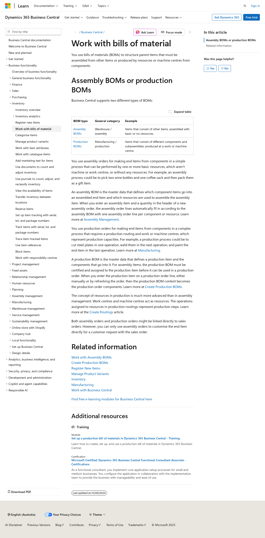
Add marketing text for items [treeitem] (34, 160)
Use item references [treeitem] (28, 245)
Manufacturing (149, 250)
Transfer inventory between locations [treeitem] (33, 199)
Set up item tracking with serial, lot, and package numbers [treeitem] (36, 218)
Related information (219, 46)
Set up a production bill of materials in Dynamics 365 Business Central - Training (125, 438)
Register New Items (85, 368)
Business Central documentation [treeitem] (30, 40)
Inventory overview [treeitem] (27, 110)
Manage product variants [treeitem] (32, 141)
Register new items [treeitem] (27, 122)
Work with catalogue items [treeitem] (32, 154)
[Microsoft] (8, 6)
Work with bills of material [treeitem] (33, 129)
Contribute (77, 525)
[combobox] (33, 31)
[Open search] (245, 6)
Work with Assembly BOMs (91, 357)
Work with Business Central (91, 390)
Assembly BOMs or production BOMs (231, 40)
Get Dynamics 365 (227, 17)
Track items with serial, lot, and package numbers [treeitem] (35, 229)
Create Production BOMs (163, 286)
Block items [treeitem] (22, 251)
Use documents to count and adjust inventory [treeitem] (34, 169)
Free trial (252, 17)
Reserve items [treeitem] (24, 209)
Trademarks (135, 525)
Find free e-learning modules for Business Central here (111, 399)
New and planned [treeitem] (20, 53)
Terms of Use (114, 525)
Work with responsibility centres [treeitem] (36, 258)
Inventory (78, 379)
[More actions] (190, 32)
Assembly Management (101, 219)
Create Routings (101, 312)
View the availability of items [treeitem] (33, 190)
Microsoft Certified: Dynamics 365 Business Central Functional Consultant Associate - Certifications (128, 462)
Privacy (93, 525)
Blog (58, 525)
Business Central (91, 32)
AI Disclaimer (13, 525)
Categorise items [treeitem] (26, 135)
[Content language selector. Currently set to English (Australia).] (21, 514)
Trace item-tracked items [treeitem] (31, 239)
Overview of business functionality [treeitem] (34, 71)
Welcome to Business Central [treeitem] (27, 46)
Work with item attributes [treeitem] (32, 148)
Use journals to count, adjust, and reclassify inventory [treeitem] (37, 181)
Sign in (255, 6)
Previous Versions (38, 525)
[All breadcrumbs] (75, 32)
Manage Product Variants (90, 373)
